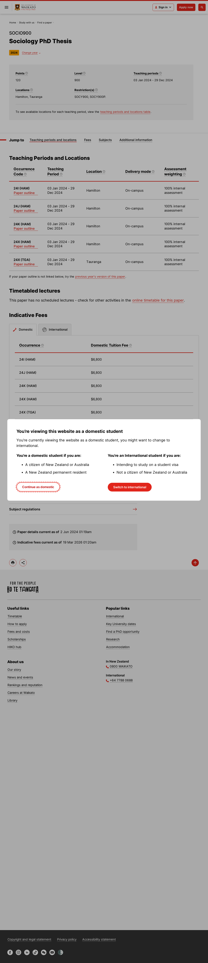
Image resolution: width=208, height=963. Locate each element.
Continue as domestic (38, 487)
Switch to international (129, 487)
